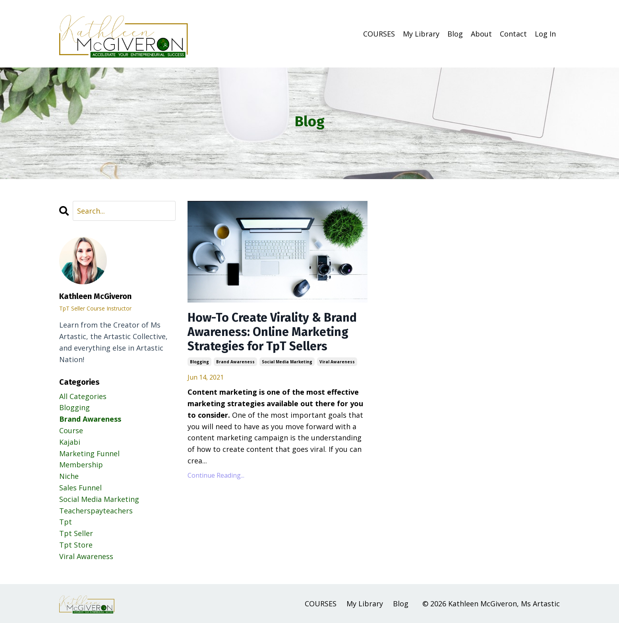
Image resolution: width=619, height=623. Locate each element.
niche (69, 476)
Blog (455, 34)
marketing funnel (89, 453)
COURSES (379, 34)
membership (81, 464)
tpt (65, 522)
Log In (545, 34)
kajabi (69, 442)
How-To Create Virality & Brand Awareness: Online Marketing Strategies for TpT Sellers (272, 332)
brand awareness (235, 362)
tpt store (76, 545)
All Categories (82, 396)
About (481, 34)
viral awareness (337, 362)
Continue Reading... (216, 475)
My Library (421, 34)
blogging (199, 362)
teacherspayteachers (96, 510)
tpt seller (76, 533)
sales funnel (80, 487)
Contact (513, 34)
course (71, 430)
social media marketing (287, 362)
